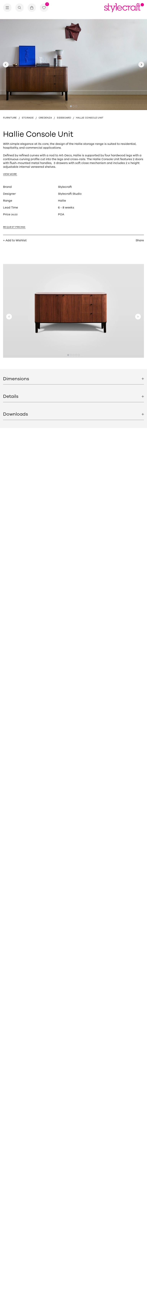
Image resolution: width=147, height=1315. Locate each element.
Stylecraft (65, 187)
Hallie (62, 201)
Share (140, 240)
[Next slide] (141, 64)
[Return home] (124, 7)
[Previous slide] (6, 64)
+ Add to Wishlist (15, 240)
